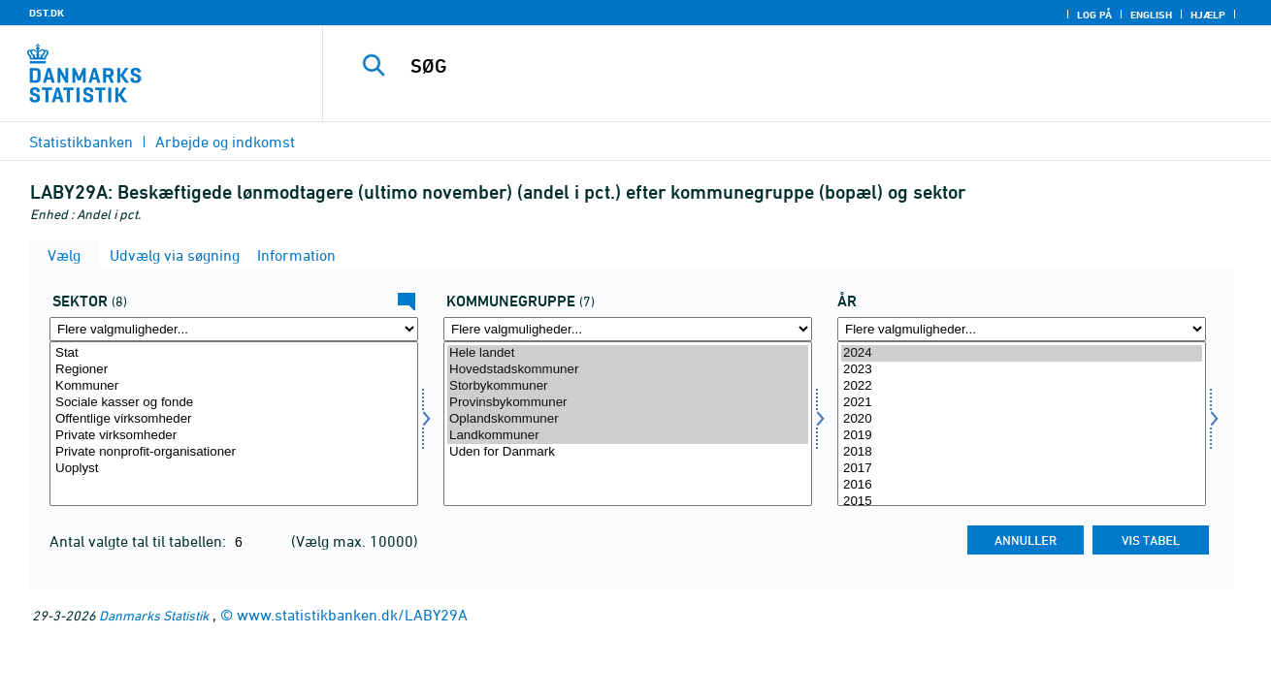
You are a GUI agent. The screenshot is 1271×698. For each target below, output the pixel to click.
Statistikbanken (81, 141)
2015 (1021, 501)
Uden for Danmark (627, 452)
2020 (1021, 419)
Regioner (233, 370)
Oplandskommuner (627, 419)
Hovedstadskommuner (627, 370)
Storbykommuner (627, 386)
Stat (233, 353)
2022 (1021, 386)
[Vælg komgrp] (627, 423)
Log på (1094, 14)
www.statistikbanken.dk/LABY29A (352, 614)
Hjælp (1207, 14)
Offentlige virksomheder (233, 419)
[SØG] (777, 66)
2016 (1021, 485)
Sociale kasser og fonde (233, 403)
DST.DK (46, 12)
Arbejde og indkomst (225, 141)
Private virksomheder (233, 436)
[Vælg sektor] (233, 423)
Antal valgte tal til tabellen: (139, 541)
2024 (1021, 353)
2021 (1021, 403)
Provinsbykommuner (627, 403)
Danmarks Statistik (154, 615)
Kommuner (233, 386)
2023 (1021, 370)
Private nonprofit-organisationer (233, 452)
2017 (1021, 468)
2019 (1021, 436)
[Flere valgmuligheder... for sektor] (233, 329)
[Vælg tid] (1021, 423)
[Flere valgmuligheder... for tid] (1021, 329)
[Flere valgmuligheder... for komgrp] (627, 329)
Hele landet (627, 353)
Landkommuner (627, 436)
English (1151, 14)
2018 (1021, 452)
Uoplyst (233, 468)
